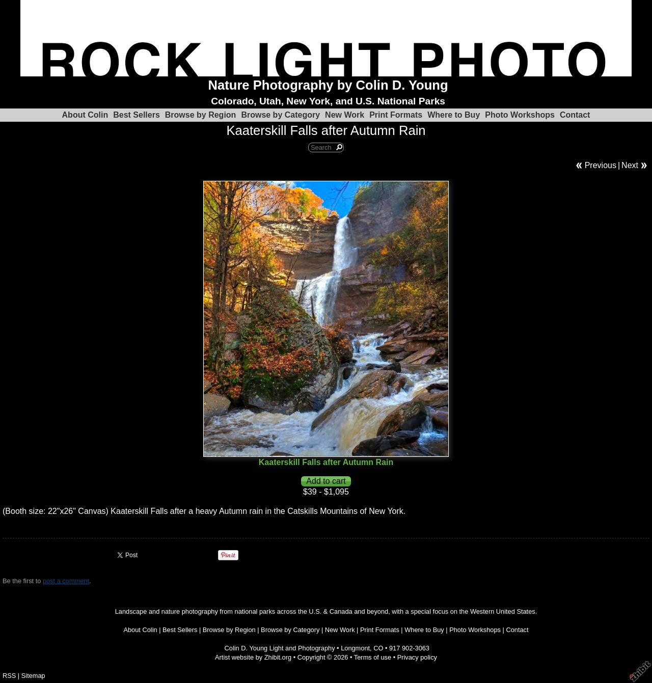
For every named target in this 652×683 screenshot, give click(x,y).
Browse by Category (280, 115)
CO (378, 648)
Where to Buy (453, 115)
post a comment (66, 581)
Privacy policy (417, 657)
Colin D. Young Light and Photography (280, 648)
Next (629, 165)
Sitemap (33, 675)
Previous (600, 165)
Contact (575, 115)
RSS (9, 675)
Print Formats (395, 115)
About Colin (85, 115)
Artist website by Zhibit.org (253, 657)
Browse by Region (200, 115)
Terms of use (372, 657)
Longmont (355, 648)
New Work (344, 115)
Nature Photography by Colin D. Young (328, 85)
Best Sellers (136, 115)
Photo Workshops (520, 115)
